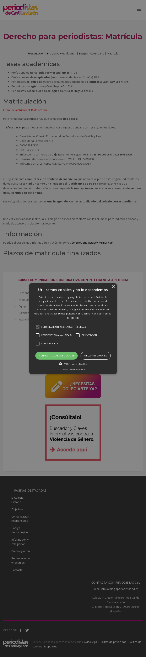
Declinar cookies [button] (95, 355)
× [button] (113, 286)
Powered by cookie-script (73, 369)
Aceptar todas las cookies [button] (56, 355)
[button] (73, 328)
